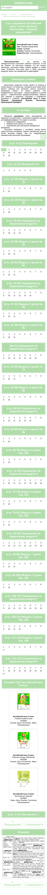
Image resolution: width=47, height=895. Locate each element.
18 (9, 155)
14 (30, 152)
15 (36, 152)
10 (9, 152)
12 (20, 152)
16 (41, 152)
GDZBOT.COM (23, 3)
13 (25, 152)
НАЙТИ (42, 7)
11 (14, 152)
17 (4, 155)
